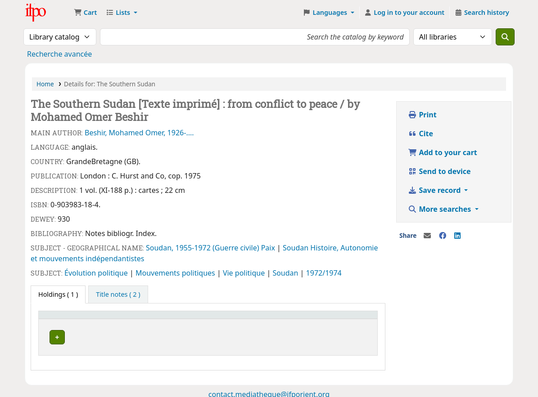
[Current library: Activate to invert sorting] (91, 319)
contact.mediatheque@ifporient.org (269, 392)
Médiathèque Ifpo (47, 13)
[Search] (505, 36)
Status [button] (234, 319)
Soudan (296, 248)
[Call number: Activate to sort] (181, 319)
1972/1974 (324, 273)
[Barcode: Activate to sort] (302, 319)
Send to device (439, 171)
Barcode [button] (289, 319)
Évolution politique (97, 273)
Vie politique (245, 273)
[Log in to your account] (404, 12)
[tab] (118, 294)
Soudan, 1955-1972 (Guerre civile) (203, 248)
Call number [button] (165, 319)
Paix (269, 248)
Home (45, 84)
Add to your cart (442, 152)
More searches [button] (440, 209)
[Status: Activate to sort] (246, 319)
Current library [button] (66, 319)
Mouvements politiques (176, 273)
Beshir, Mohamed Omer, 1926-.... (139, 133)
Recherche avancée (59, 54)
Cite (420, 133)
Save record (435, 190)
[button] (85, 12)
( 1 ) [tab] (58, 294)
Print (422, 115)
